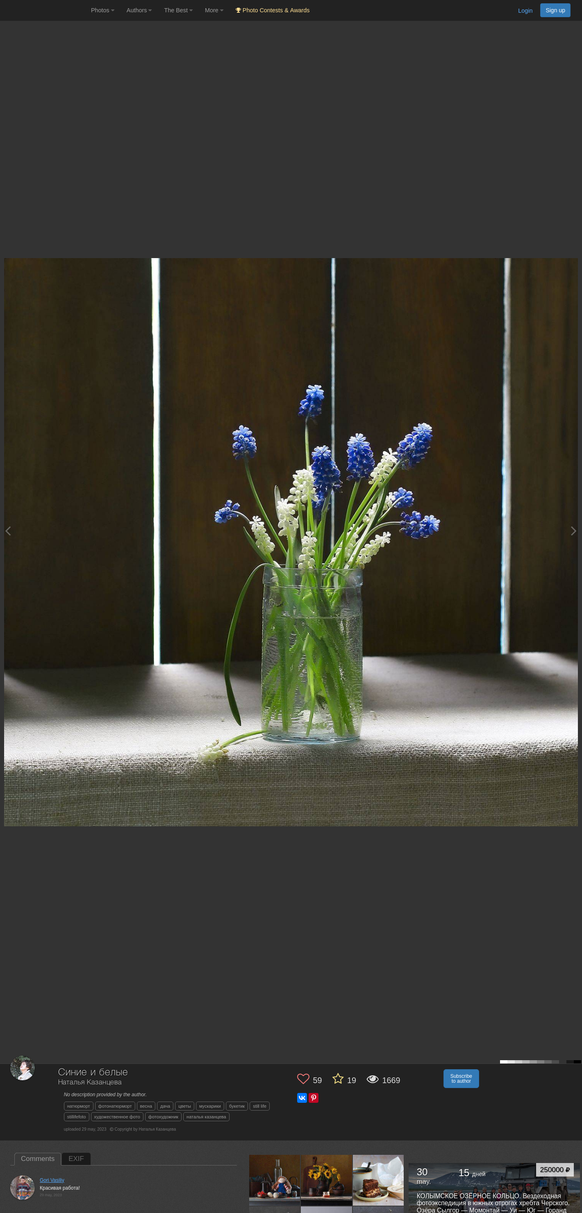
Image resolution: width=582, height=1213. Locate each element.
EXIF (76, 1159)
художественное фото (117, 1116)
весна (146, 1106)
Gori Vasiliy (52, 1180)
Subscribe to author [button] (461, 1078)
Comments (38, 1159)
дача (165, 1106)
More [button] (214, 10)
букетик (237, 1106)
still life (259, 1106)
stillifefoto (76, 1116)
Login (525, 11)
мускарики (210, 1106)
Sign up (555, 10)
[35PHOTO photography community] (44, 10)
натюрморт (78, 1106)
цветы (184, 1106)
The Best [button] (178, 10)
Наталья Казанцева (90, 1082)
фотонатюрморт (115, 1106)
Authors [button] (139, 10)
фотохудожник (163, 1116)
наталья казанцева (206, 1116)
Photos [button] (102, 10)
